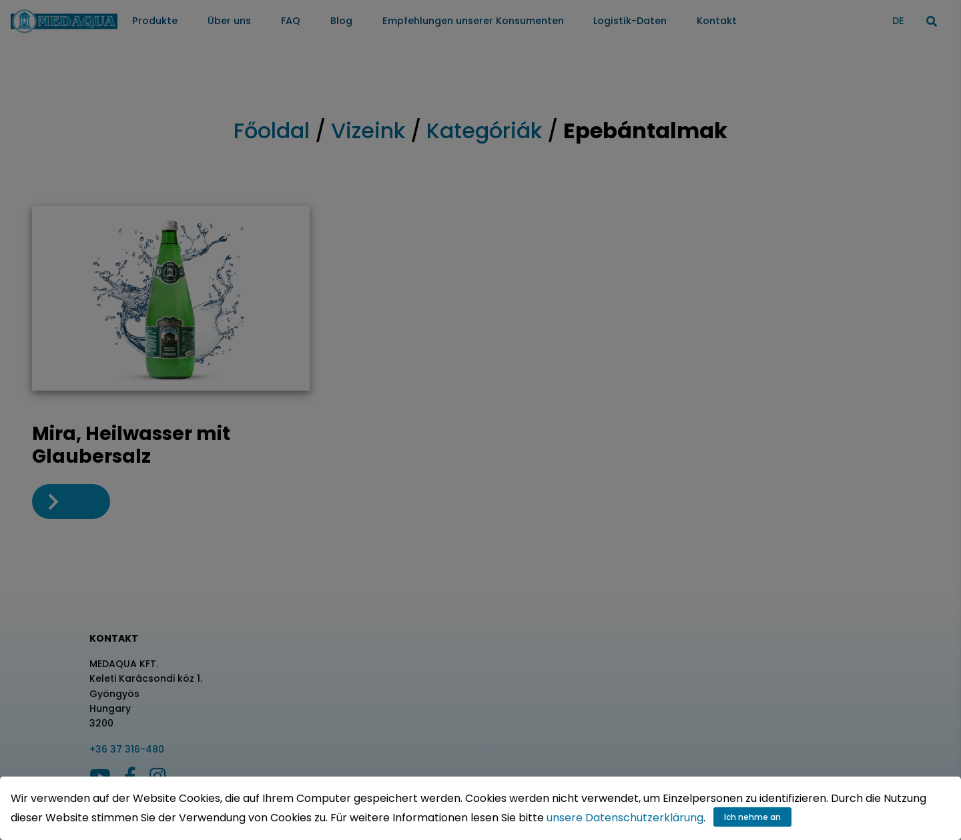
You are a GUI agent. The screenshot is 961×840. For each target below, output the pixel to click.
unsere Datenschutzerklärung (625, 817)
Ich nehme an (752, 817)
